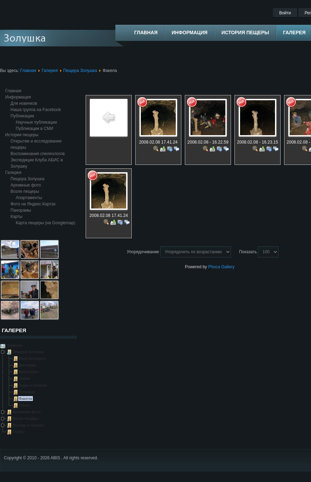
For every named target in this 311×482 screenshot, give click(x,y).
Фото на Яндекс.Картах (33, 204)
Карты (16, 216)
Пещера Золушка (80, 70)
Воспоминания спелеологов (37, 153)
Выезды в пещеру (28, 425)
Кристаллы (28, 372)
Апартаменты (29, 197)
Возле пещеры (24, 191)
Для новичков (23, 103)
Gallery (227, 266)
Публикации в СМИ (34, 128)
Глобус (19, 432)
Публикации (22, 116)
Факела (25, 398)
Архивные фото (25, 185)
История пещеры (21, 134)
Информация (18, 97)
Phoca (214, 266)
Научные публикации (36, 122)
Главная (28, 70)
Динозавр (27, 365)
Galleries (14, 345)
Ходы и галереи (33, 385)
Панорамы (20, 210)
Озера (24, 378)
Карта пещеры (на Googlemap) (45, 222)
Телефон (27, 392)
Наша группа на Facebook (35, 109)
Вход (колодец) (32, 358)
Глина (24, 405)
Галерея (50, 70)
